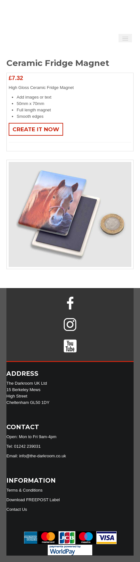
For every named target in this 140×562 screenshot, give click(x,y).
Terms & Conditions (24, 490)
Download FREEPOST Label (33, 499)
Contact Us (16, 509)
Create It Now (35, 129)
